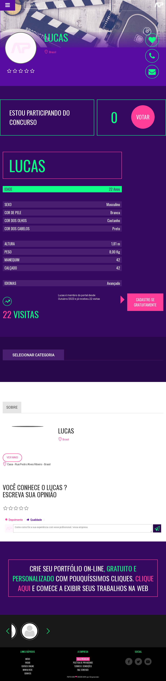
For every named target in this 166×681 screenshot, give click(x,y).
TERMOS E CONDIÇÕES (83, 666)
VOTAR (143, 117)
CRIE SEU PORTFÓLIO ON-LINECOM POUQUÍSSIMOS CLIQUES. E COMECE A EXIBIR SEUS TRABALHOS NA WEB (83, 578)
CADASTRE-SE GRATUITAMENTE (145, 302)
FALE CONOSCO (83, 669)
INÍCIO (27, 659)
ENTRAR (35, 5)
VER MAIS (12, 457)
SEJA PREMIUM (83, 659)
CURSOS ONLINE (27, 666)
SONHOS (27, 673)
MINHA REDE (27, 669)
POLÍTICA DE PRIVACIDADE (83, 662)
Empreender (94, 677)
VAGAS (27, 662)
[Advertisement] (145, 206)
